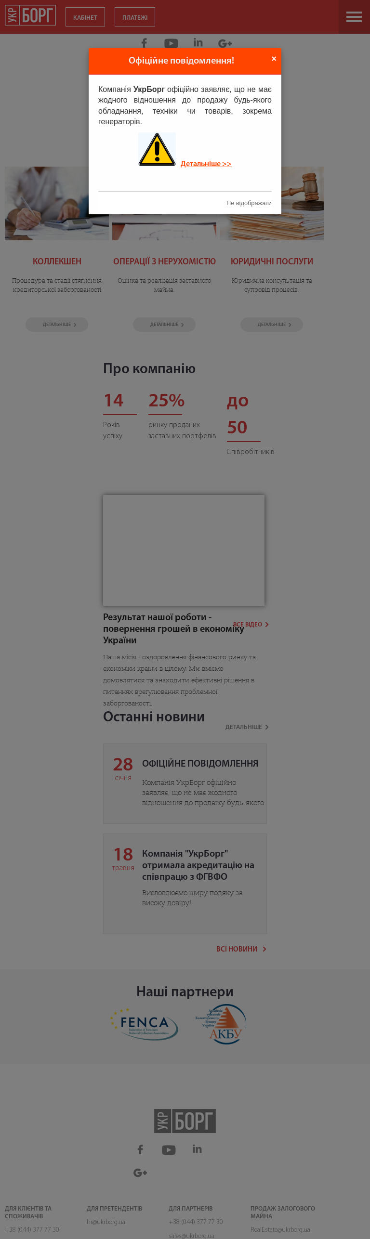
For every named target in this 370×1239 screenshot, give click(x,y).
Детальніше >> (206, 164)
